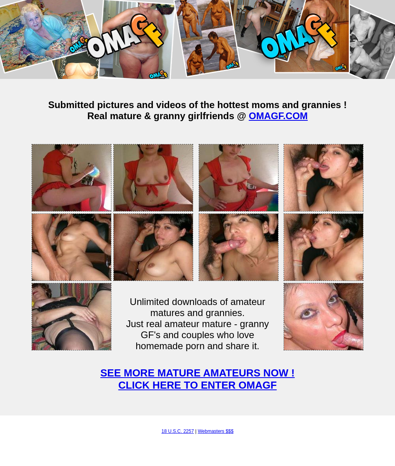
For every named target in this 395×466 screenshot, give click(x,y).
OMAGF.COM (278, 115)
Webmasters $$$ (216, 431)
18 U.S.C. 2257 (178, 431)
